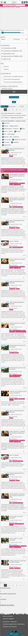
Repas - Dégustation (10, 126)
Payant (6, 69)
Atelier (17, 131)
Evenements (5, 588)
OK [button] (14, 91)
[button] (14, 97)
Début (3, 39)
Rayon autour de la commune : (11, 30)
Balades (15, 142)
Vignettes (12, 106)
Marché (5, 123)
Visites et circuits (19, 139)
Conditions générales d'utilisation (14, 624)
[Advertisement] (14, 18)
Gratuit (6, 66)
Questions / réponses (10, 622)
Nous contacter (8, 616)
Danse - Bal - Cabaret (10, 137)
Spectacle (6, 145)
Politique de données (10, 626)
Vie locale (6, 139)
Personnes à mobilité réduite (13, 76)
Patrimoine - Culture (10, 129)
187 (14, 633)
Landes (18, 113)
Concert (6, 142)
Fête (22, 129)
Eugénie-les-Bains (7, 605)
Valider (14, 102)
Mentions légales (8, 619)
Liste (3, 106)
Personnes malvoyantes (12, 79)
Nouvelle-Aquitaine (8, 113)
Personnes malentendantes (13, 82)
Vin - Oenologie (8, 134)
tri (14, 106)
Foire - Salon (7, 131)
